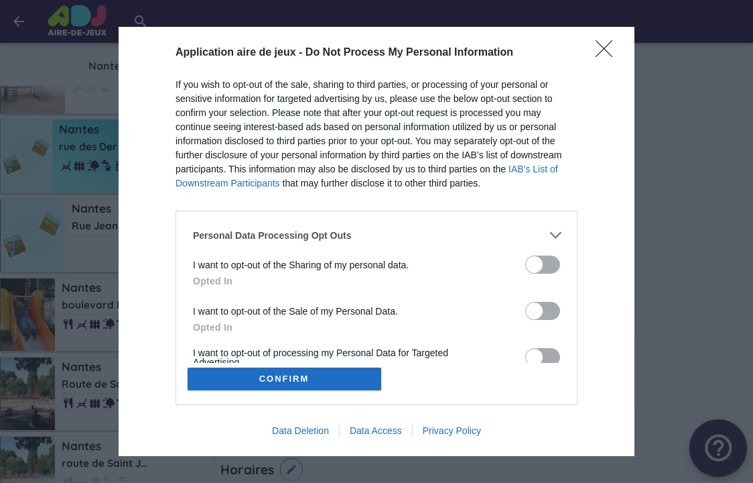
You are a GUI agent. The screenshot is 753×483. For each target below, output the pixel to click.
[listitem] (376, 235)
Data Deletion (300, 430)
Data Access (376, 430)
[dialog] (376, 241)
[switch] (542, 265)
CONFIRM (284, 379)
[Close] (608, 53)
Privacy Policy (452, 430)
